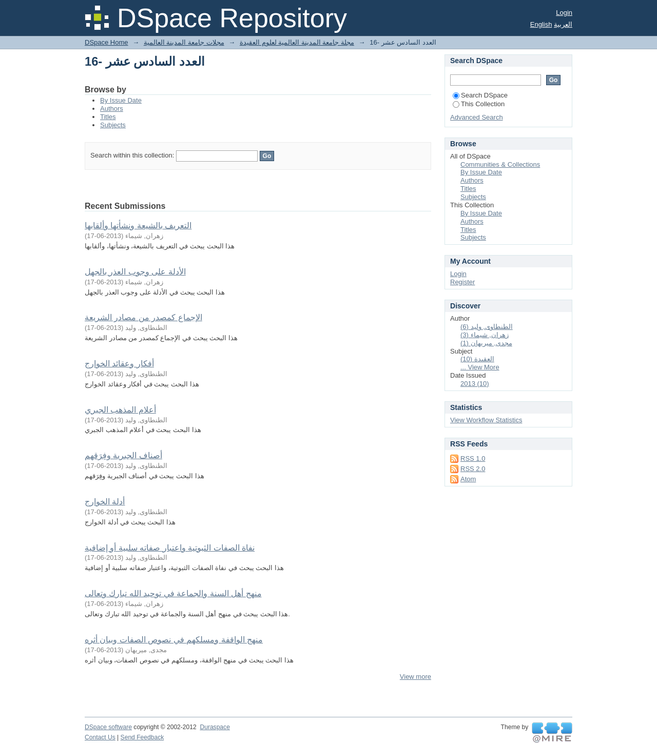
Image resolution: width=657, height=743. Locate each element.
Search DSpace (480, 95)
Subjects (113, 125)
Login (564, 12)
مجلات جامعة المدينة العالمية (184, 42)
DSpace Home (106, 42)
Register (462, 282)
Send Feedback (142, 737)
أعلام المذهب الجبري (120, 409)
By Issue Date (121, 100)
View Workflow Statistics (486, 420)
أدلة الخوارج (105, 501)
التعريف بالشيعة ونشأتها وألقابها (138, 225)
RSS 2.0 (472, 469)
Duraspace (214, 727)
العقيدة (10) (477, 359)
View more (415, 676)
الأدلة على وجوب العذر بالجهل (135, 271)
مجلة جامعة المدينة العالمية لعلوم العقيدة (297, 42)
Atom (468, 479)
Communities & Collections (500, 164)
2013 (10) (474, 383)
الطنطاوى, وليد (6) (486, 326)
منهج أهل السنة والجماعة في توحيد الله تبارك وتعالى (173, 593)
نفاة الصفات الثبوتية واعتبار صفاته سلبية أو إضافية (170, 547)
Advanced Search (476, 117)
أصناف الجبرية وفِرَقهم (123, 455)
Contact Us (100, 737)
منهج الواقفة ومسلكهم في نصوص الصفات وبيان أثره (174, 639)
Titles (108, 117)
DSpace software (108, 727)
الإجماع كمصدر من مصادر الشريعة (143, 317)
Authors (111, 108)
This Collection (479, 104)
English (541, 24)
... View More (479, 367)
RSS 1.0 (472, 458)
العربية (563, 24)
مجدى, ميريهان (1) (486, 343)
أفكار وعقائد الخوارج (119, 363)
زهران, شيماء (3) (484, 335)
